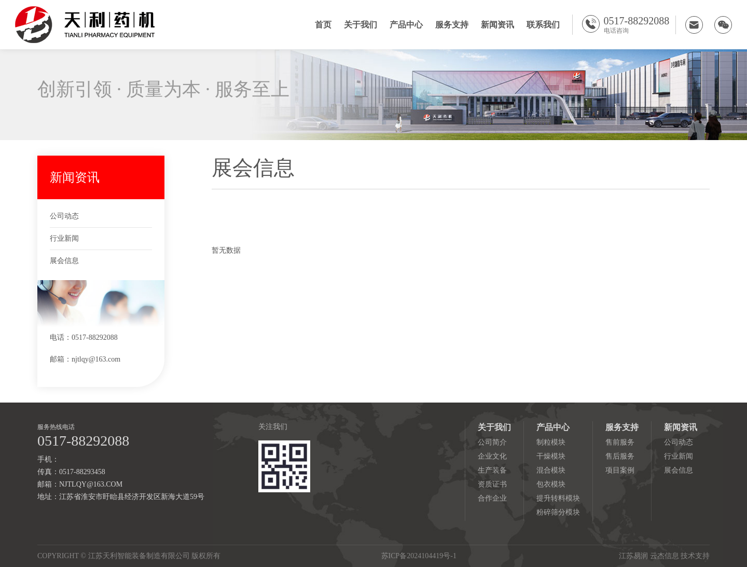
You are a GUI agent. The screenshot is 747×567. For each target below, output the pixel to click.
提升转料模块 (558, 498)
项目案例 (619, 470)
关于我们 (360, 24)
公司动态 (64, 216)
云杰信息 (664, 556)
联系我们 (543, 24)
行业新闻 (64, 238)
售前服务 (619, 442)
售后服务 (619, 456)
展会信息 (64, 261)
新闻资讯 (497, 24)
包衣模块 (550, 484)
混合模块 (550, 470)
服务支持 (451, 24)
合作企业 (492, 498)
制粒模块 (550, 442)
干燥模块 (550, 456)
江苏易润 (633, 556)
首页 (323, 24)
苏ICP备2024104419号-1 (419, 556)
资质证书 (492, 484)
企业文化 (492, 456)
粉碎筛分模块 (558, 512)
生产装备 (492, 470)
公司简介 (492, 442)
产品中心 (406, 24)
